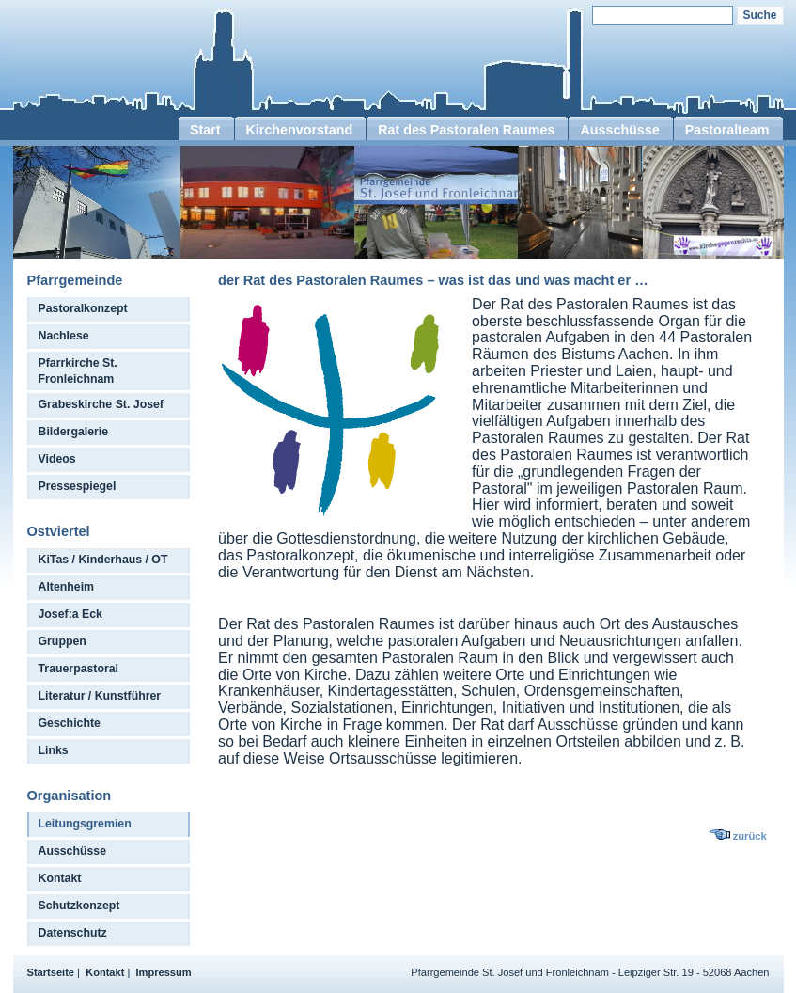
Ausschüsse (73, 851)
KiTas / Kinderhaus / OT (103, 559)
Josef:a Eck (70, 614)
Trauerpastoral (79, 668)
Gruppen (62, 641)
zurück (750, 836)
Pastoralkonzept (83, 308)
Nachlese (64, 335)
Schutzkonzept (79, 905)
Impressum (164, 972)
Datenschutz (73, 932)
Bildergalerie (74, 431)
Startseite (51, 972)
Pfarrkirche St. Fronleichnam (78, 371)
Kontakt (60, 878)
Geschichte (70, 723)
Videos (57, 458)
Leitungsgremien (85, 823)
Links (54, 750)
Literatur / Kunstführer (100, 695)
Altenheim (67, 586)
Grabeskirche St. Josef (101, 404)
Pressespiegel (78, 486)
